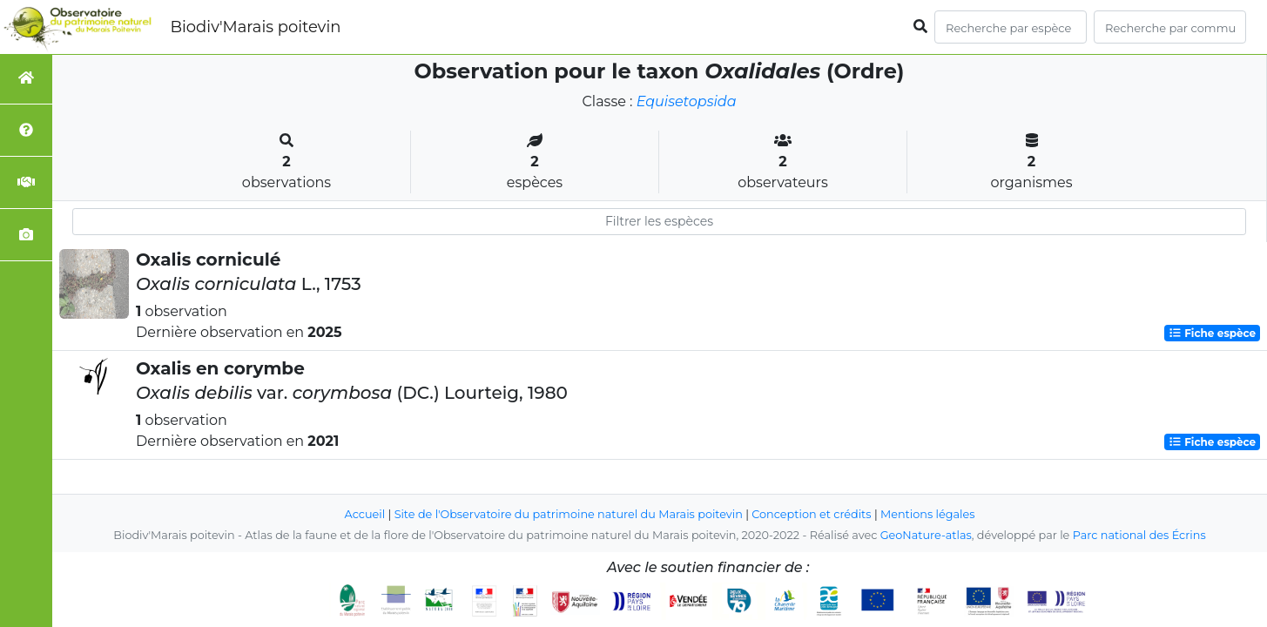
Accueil (365, 514)
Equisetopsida (687, 101)
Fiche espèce (1212, 333)
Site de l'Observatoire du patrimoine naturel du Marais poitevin (568, 514)
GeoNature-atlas (926, 535)
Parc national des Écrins (1139, 535)
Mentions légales (927, 514)
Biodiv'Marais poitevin (255, 27)
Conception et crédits (811, 514)
